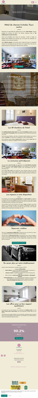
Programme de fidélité (19, 242)
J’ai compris (4, 395)
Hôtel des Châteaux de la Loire (18, 367)
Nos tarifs (19, 283)
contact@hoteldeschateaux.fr (19, 353)
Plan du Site (22, 358)
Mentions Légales (17, 358)
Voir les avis (19, 338)
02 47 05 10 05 (19, 352)
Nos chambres (19, 66)
